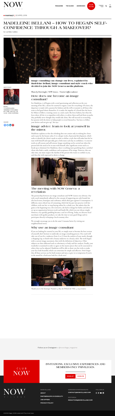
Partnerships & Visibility (51, 396)
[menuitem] (59, 6)
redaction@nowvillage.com (80, 400)
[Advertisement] (62, 312)
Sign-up (70, 376)
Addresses (81, 6)
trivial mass (30, 413)
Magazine (59, 6)
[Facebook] (5, 125)
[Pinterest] (13, 125)
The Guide (70, 6)
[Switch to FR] (110, 5)
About (43, 393)
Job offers (45, 399)
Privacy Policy (46, 403)
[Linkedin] (10, 125)
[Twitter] (7, 125)
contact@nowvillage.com (79, 392)
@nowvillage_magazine (68, 348)
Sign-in (80, 376)
